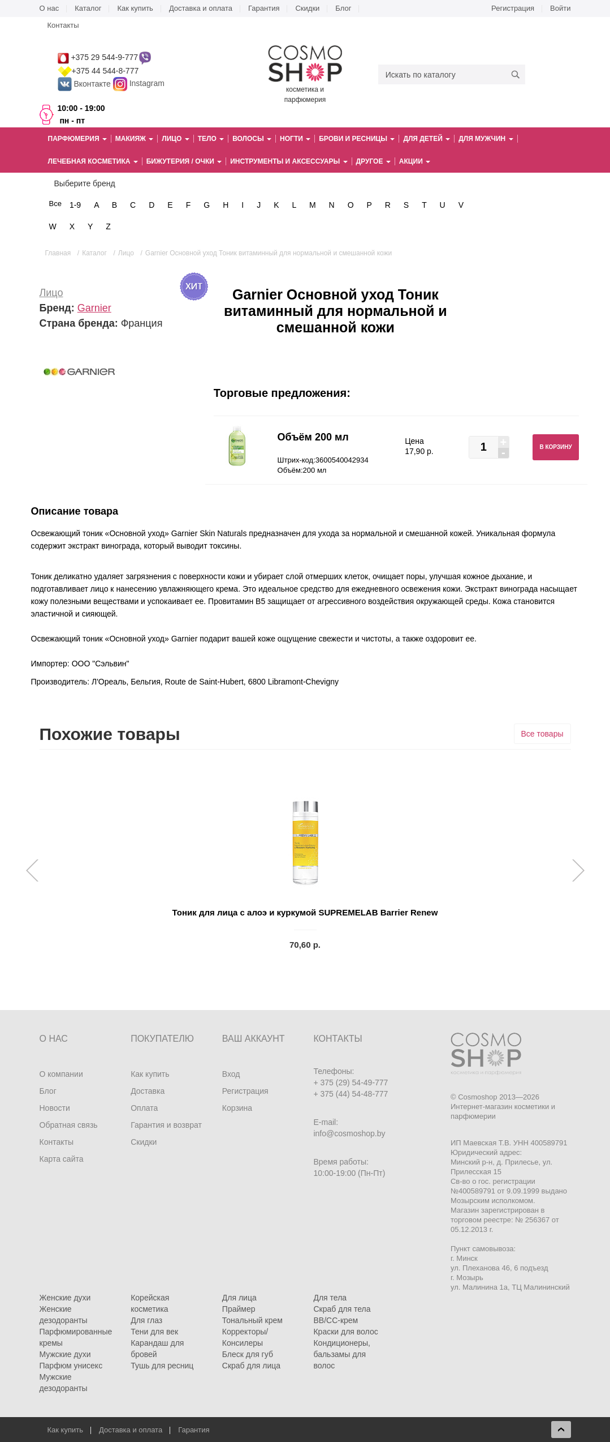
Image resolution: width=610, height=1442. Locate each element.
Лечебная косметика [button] (93, 161)
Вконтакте (85, 83)
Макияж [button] (134, 139)
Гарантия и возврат (166, 1124)
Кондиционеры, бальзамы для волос (341, 1354)
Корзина (237, 1107)
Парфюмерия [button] (77, 139)
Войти (560, 8)
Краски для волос (345, 1331)
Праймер (239, 1308)
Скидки (307, 8)
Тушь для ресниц (162, 1365)
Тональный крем (252, 1320)
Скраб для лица (251, 1365)
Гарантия (263, 8)
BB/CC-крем (335, 1320)
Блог (343, 8)
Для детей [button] (426, 139)
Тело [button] (211, 139)
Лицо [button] (175, 139)
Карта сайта (62, 1158)
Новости (55, 1107)
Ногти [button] (295, 139)
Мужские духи (65, 1354)
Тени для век (154, 1331)
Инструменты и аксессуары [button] (288, 161)
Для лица (239, 1297)
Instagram (147, 83)
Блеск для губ (247, 1354)
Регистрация (512, 8)
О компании (61, 1074)
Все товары (542, 733)
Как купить (135, 8)
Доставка (148, 1091)
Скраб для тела (341, 1308)
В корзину (555, 447)
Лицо (51, 292)
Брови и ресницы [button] (357, 139)
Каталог (88, 8)
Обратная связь (69, 1124)
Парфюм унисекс (71, 1365)
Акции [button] (414, 161)
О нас (49, 8)
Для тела (330, 1297)
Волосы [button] (251, 139)
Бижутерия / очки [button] (184, 161)
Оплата (144, 1107)
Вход (231, 1074)
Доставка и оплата (200, 8)
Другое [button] (373, 161)
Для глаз (146, 1320)
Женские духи (65, 1297)
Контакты (63, 25)
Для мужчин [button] (485, 139)
